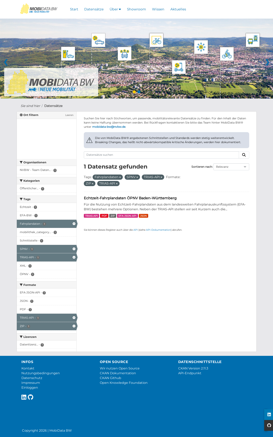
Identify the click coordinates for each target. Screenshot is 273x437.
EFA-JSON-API (127, 215)
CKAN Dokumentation (118, 373)
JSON (143, 215)
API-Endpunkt (189, 373)
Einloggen (29, 387)
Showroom (136, 9)
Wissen (158, 9)
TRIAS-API (91, 215)
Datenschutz (31, 378)
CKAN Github (110, 378)
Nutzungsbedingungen (40, 373)
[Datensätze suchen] (161, 155)
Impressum (30, 383)
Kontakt (27, 368)
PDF (104, 215)
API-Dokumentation (158, 229)
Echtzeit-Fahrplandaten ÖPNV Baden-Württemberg (130, 198)
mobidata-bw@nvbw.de (108, 127)
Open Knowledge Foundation (124, 383)
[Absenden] (244, 155)
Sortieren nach (201, 167)
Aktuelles (178, 9)
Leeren (69, 115)
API (135, 229)
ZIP (113, 215)
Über (115, 9)
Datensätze (94, 9)
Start (74, 9)
